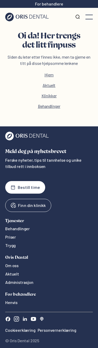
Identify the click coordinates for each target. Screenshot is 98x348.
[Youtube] (33, 319)
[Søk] (77, 17)
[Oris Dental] (27, 139)
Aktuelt (49, 85)
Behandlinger (49, 106)
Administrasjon (19, 282)
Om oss (12, 265)
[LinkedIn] (24, 319)
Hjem (49, 74)
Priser (10, 236)
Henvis (11, 302)
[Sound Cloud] (41, 319)
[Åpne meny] (89, 17)
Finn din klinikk (28, 205)
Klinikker (49, 95)
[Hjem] (27, 17)
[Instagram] (16, 319)
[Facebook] (7, 319)
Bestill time (25, 187)
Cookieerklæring (20, 330)
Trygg (10, 245)
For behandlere (49, 3)
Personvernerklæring (57, 330)
